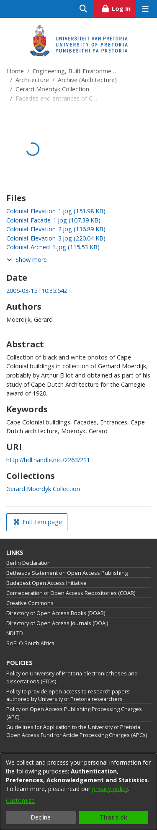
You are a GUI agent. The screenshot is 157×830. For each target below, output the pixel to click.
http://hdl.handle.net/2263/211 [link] (48, 460)
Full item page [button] (37, 522)
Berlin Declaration (28, 562)
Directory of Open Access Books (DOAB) (55, 613)
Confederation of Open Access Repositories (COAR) (70, 593)
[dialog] (78, 792)
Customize (20, 800)
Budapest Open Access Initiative (46, 583)
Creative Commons (30, 603)
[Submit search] (83, 9)
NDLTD (14, 633)
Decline (41, 817)
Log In (118, 8)
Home (15, 71)
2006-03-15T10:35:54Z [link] (37, 291)
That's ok (113, 817)
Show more (27, 260)
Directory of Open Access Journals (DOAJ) (57, 623)
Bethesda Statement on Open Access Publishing (67, 573)
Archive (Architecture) (87, 80)
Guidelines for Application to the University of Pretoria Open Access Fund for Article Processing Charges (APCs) (76, 731)
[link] (56, 211)
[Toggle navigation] (145, 9)
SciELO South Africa (30, 643)
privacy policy (110, 789)
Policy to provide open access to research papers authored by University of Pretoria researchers (68, 695)
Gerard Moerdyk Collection (52, 89)
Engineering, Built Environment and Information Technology (74, 71)
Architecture (32, 80)
